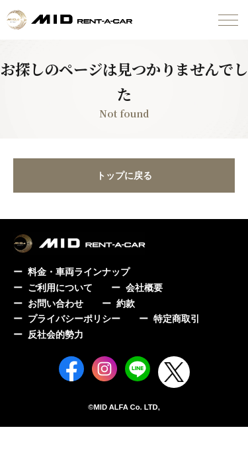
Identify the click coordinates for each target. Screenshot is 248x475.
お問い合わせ (55, 303)
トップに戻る (124, 175)
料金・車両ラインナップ (79, 272)
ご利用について (60, 287)
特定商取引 (176, 318)
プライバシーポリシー (74, 318)
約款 (125, 303)
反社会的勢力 (55, 334)
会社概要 (144, 287)
